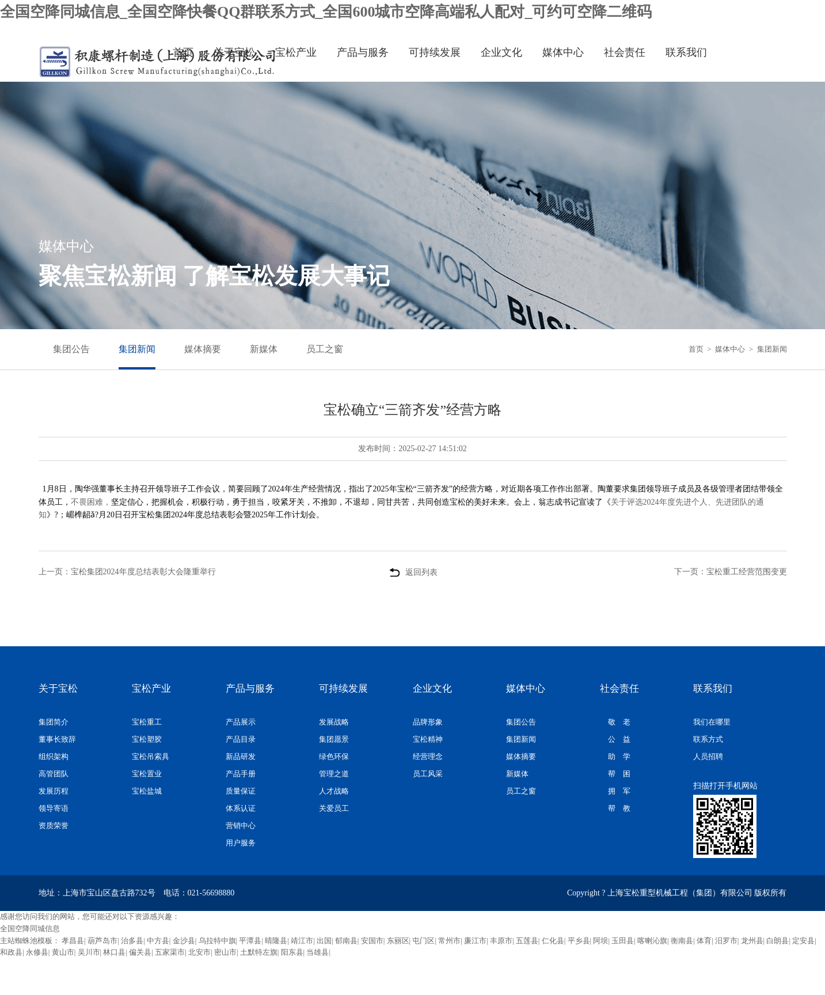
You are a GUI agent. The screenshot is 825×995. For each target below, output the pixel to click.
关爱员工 (334, 808)
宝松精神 (428, 739)
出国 (324, 940)
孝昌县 (73, 940)
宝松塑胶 (147, 739)
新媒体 (263, 349)
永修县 (37, 952)
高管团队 (54, 773)
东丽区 (398, 940)
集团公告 (71, 349)
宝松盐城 (147, 791)
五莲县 (527, 940)
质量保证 (241, 791)
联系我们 (686, 52)
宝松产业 (296, 52)
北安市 (199, 952)
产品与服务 (363, 52)
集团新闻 (137, 349)
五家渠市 (170, 952)
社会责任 (624, 52)
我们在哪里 (712, 722)
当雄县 (317, 952)
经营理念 (428, 756)
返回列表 (413, 561)
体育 (704, 940)
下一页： (730, 571)
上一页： (127, 571)
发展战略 (334, 722)
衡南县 (682, 940)
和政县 (11, 952)
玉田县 (622, 940)
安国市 (372, 940)
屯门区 (423, 940)
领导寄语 (54, 808)
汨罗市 (726, 940)
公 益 (619, 739)
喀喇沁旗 (652, 940)
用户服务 (241, 842)
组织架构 (54, 756)
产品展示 (241, 722)
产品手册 (241, 773)
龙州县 (752, 940)
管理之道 (334, 773)
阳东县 (292, 952)
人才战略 (334, 791)
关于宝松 (234, 52)
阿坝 (600, 940)
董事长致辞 (57, 739)
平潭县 (250, 940)
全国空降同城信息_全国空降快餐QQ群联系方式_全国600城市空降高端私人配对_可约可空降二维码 (326, 11)
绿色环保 (334, 756)
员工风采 (428, 773)
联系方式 (708, 739)
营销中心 (241, 825)
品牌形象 (428, 722)
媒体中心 (563, 52)
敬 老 (619, 722)
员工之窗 (324, 349)
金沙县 (184, 940)
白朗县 (777, 940)
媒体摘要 (202, 349)
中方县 (158, 940)
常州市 (449, 940)
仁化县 (553, 940)
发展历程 (54, 791)
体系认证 (241, 808)
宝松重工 (147, 722)
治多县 (132, 940)
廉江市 (475, 940)
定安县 (803, 940)
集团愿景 (334, 739)
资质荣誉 (54, 825)
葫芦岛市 (102, 940)
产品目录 (241, 739)
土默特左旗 (258, 952)
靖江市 (302, 940)
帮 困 (619, 773)
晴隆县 (276, 940)
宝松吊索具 (150, 756)
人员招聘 (708, 756)
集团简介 (54, 722)
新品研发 (241, 756)
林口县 (114, 952)
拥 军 (619, 791)
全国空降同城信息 (30, 928)
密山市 (225, 952)
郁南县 (346, 940)
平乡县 (579, 940)
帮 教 (619, 808)
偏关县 (140, 952)
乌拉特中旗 (217, 940)
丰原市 (501, 940)
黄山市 (63, 952)
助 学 (619, 756)
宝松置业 (147, 773)
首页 (183, 52)
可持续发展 (435, 52)
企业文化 (501, 52)
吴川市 (89, 952)
